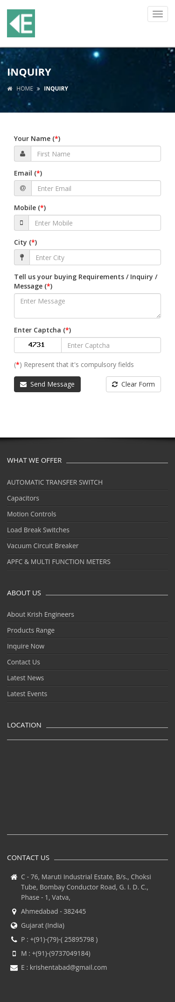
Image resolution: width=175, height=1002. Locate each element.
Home (20, 88)
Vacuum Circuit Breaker (42, 545)
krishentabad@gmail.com (68, 967)
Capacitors (23, 498)
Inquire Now (25, 646)
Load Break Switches (38, 529)
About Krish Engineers (40, 614)
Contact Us (23, 661)
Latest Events (27, 693)
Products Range (31, 630)
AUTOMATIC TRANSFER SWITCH (55, 482)
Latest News (25, 677)
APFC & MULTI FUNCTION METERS (59, 561)
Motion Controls (31, 513)
